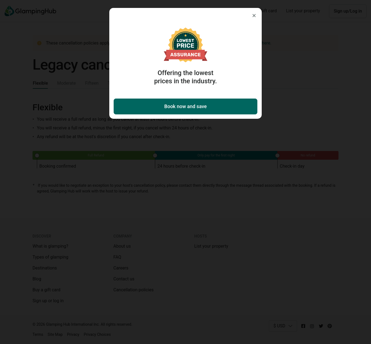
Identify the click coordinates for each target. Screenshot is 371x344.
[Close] (254, 15)
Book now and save (185, 106)
